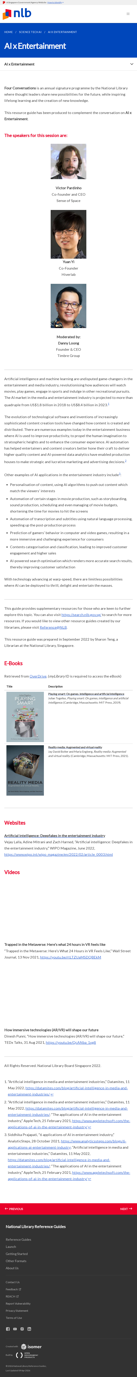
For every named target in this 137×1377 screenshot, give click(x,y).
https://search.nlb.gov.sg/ (81, 614)
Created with (26, 1346)
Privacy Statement (17, 1310)
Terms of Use (14, 1317)
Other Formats (16, 1261)
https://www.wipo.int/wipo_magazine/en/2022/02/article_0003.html (58, 854)
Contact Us (13, 1282)
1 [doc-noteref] (108, 403)
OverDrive (38, 676)
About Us (12, 1268)
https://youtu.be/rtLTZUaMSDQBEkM (70, 957)
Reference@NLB (53, 627)
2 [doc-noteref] (125, 460)
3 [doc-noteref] (119, 473)
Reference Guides (18, 1239)
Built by (25, 1355)
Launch (11, 1247)
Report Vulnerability (18, 1303)
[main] (68, 619)
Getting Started (17, 1254)
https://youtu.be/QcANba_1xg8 (71, 1042)
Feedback (12, 1289)
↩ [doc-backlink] (52, 1094)
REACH (10, 1296)
